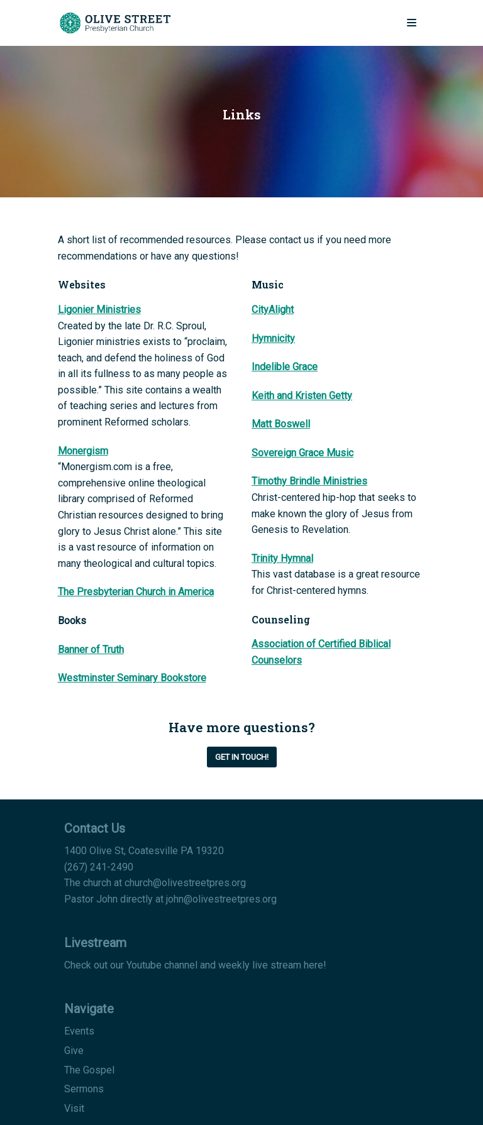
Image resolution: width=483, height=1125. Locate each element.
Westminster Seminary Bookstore (132, 678)
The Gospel (89, 1070)
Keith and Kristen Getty (302, 396)
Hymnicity (273, 338)
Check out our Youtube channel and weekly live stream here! (195, 965)
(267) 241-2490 (98, 867)
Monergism (83, 451)
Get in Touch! (242, 757)
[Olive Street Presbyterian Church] (114, 23)
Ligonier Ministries (99, 310)
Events (79, 1031)
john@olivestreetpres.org (221, 899)
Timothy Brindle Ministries (309, 481)
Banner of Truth (91, 650)
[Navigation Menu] (411, 23)
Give (74, 1050)
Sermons (84, 1089)
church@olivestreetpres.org (185, 883)
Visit (74, 1108)
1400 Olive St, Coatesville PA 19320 (144, 851)
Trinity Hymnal (282, 558)
